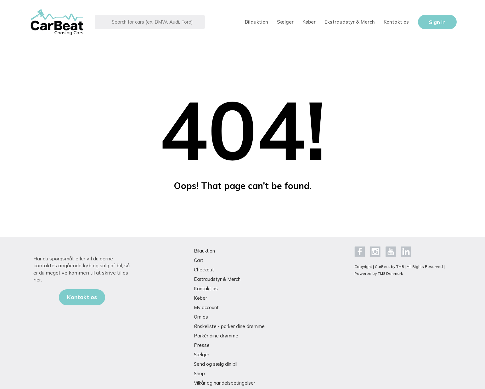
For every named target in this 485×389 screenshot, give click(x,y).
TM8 (400, 266)
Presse (202, 345)
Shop (199, 373)
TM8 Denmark (390, 273)
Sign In (437, 22)
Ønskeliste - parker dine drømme (229, 326)
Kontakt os (396, 22)
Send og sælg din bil (215, 364)
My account (206, 307)
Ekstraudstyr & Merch (349, 22)
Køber (309, 22)
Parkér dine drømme (216, 336)
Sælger (285, 22)
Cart (198, 260)
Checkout (204, 270)
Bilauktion (256, 22)
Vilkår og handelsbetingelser (224, 383)
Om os (201, 317)
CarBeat (382, 266)
